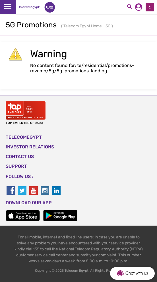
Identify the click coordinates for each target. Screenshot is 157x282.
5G (108, 26)
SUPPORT (16, 166)
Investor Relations (30, 147)
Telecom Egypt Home (83, 26)
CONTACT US (20, 156)
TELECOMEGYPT (24, 137)
